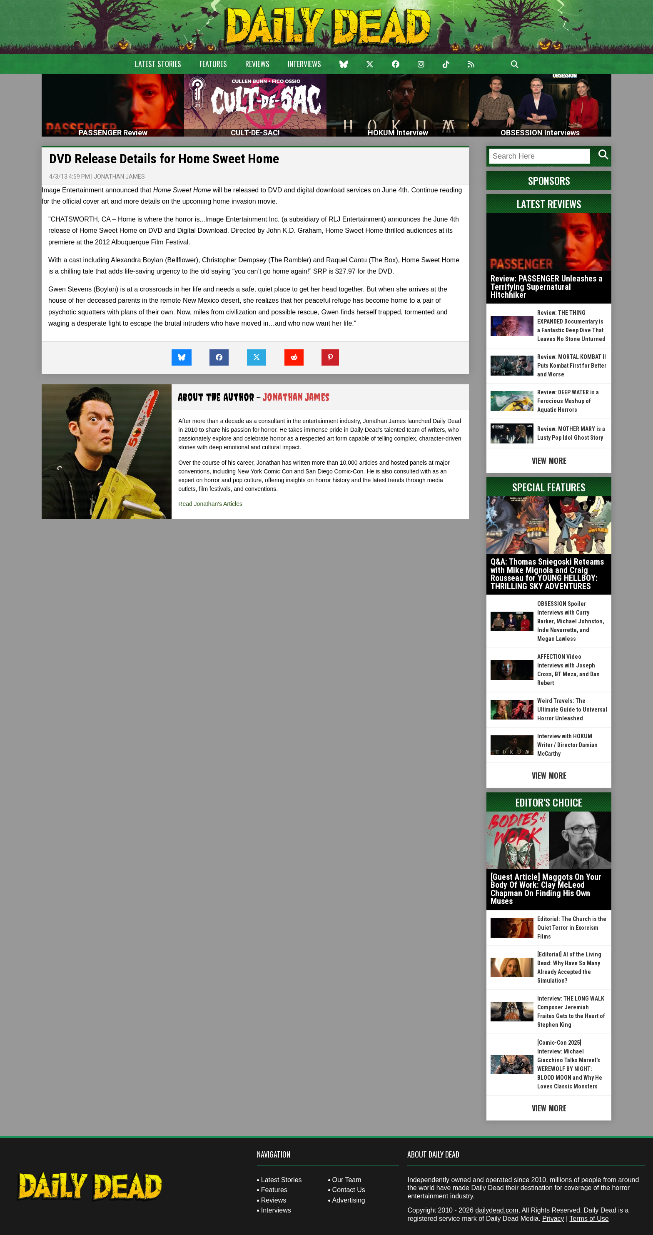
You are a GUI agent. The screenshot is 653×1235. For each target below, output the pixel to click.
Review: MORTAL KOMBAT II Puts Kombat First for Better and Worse (571, 366)
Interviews (304, 63)
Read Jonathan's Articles (210, 503)
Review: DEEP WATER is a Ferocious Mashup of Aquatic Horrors (568, 401)
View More (549, 460)
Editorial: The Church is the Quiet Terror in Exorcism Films (571, 928)
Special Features (549, 486)
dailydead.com (496, 1210)
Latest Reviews (549, 203)
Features (213, 63)
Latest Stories (158, 63)
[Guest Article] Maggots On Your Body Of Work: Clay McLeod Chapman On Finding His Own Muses (546, 889)
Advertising (348, 1200)
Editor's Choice (549, 801)
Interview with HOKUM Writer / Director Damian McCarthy (567, 745)
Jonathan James (119, 176)
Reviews (257, 63)
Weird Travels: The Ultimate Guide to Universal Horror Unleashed (572, 709)
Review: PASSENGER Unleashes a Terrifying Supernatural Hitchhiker (547, 287)
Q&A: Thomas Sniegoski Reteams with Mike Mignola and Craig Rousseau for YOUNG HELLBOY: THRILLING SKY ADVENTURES (547, 574)
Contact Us (348, 1189)
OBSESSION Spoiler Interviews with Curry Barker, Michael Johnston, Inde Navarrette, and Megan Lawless (570, 621)
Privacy (553, 1218)
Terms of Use (588, 1218)
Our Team (346, 1179)
